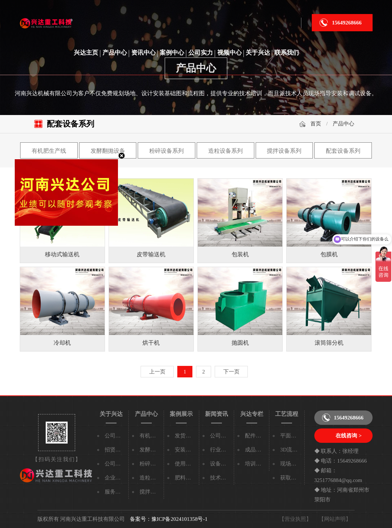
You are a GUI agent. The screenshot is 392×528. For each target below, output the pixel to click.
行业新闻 (221, 450)
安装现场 (185, 450)
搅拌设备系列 (284, 151)
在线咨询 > (348, 436)
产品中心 (114, 52)
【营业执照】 (295, 519)
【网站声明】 (335, 519)
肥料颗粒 (185, 478)
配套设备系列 (343, 151)
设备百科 (221, 464)
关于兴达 (258, 52)
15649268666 (347, 23)
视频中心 (229, 52)
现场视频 (291, 464)
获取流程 (291, 478)
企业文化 (115, 478)
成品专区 (255, 450)
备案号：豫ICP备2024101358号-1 (169, 519)
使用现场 (185, 464)
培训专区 (255, 464)
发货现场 (185, 436)
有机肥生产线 (49, 151)
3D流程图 (291, 450)
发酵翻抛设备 (108, 151)
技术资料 (221, 478)
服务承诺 (115, 492)
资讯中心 (143, 52)
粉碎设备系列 (166, 151)
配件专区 (255, 436)
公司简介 (115, 436)
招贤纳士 (115, 450)
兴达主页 (86, 52)
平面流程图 (293, 436)
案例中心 (172, 52)
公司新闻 (221, 436)
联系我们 (286, 52)
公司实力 (200, 52)
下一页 (231, 372)
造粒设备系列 (225, 151)
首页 (315, 124)
